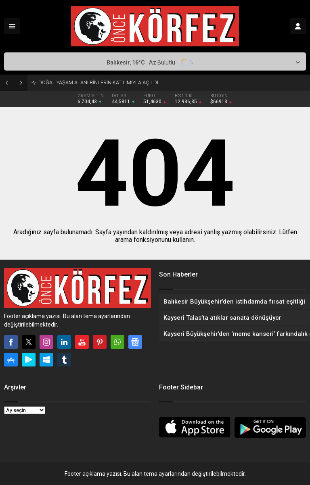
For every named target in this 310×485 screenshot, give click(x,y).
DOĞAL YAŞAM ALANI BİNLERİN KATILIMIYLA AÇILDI (98, 82)
